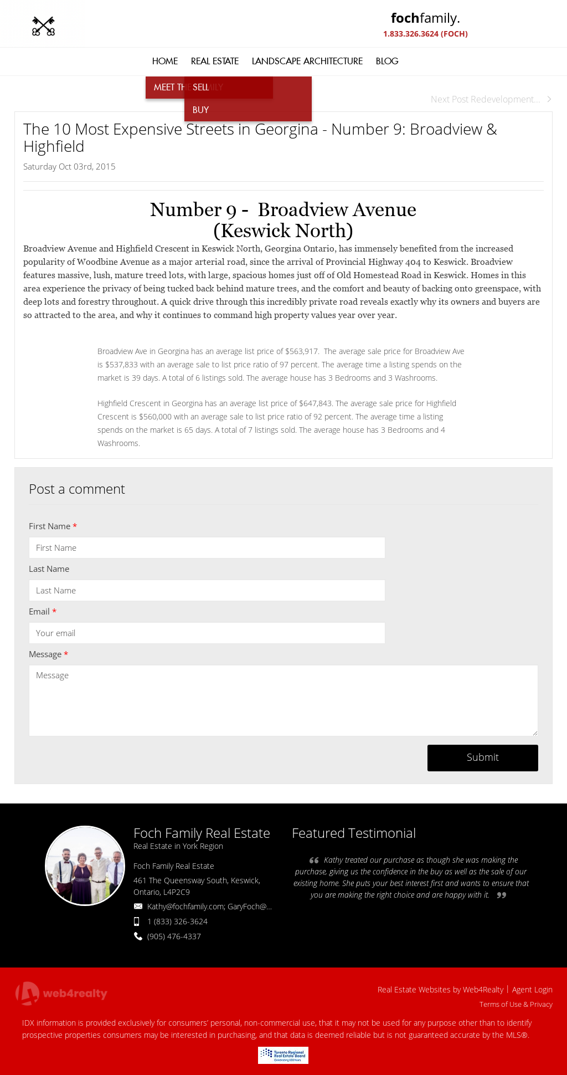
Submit (483, 757)
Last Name (49, 568)
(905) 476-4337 (174, 936)
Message (48, 653)
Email (42, 611)
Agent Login (532, 989)
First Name (53, 525)
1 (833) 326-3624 (177, 921)
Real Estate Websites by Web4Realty (440, 989)
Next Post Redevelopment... (492, 99)
